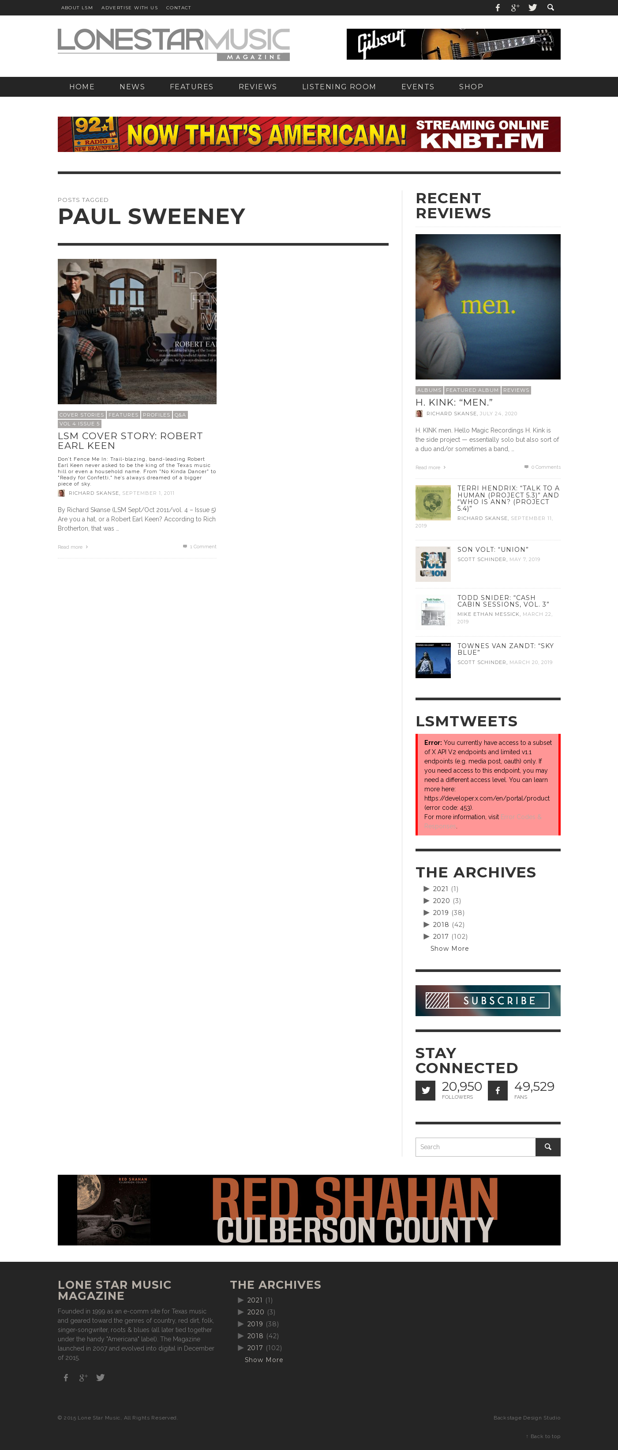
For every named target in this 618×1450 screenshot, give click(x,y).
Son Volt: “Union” (493, 550)
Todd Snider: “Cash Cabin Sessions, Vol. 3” (503, 601)
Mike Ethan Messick (488, 614)
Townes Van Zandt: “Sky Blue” (505, 649)
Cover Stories (82, 415)
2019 (441, 913)
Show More (450, 949)
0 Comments (541, 467)
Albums (429, 390)
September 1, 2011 (148, 493)
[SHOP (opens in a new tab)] (471, 87)
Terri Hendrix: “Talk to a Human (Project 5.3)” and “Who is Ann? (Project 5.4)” (508, 498)
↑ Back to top (543, 1436)
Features (124, 415)
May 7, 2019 (524, 559)
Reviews (516, 390)
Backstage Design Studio (527, 1418)
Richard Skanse (94, 493)
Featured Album (472, 390)
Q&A (180, 415)
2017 (441, 937)
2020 (442, 901)
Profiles (156, 415)
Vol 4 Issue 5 (80, 424)
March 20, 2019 (531, 662)
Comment (199, 547)
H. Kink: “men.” (454, 402)
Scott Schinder (481, 559)
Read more (74, 547)
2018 (441, 925)
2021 (441, 889)
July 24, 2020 (498, 413)
